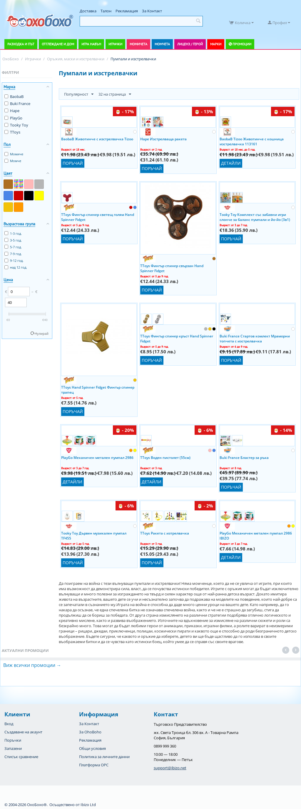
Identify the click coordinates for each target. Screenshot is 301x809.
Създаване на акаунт (23, 732)
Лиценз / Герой (190, 44)
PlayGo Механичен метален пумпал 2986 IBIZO (256, 535)
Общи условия (92, 748)
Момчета (162, 44)
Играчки (115, 44)
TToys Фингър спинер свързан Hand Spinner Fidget (171, 268)
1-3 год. (13, 233)
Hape (11, 110)
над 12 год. (15, 267)
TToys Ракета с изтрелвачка (164, 533)
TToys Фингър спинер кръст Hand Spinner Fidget (176, 338)
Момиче (13, 154)
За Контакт (152, 11)
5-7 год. (13, 247)
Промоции (242, 44)
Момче (12, 161)
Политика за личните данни (104, 756)
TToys (12, 132)
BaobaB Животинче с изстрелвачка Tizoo (97, 139)
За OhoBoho (90, 732)
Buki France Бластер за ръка (244, 457)
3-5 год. (13, 240)
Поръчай (73, 163)
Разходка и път (20, 44)
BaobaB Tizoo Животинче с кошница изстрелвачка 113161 (252, 141)
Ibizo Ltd (88, 804)
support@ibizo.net (170, 767)
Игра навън (91, 44)
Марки (215, 44)
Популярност (78, 94)
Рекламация (127, 11)
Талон (106, 11)
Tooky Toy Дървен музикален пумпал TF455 (93, 535)
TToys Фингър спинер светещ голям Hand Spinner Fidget (97, 217)
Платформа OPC (93, 765)
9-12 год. (14, 260)
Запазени (13, 748)
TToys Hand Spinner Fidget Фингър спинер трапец (97, 389)
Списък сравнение (21, 756)
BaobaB (14, 96)
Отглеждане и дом (58, 44)
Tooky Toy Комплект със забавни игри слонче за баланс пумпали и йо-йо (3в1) (255, 217)
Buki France (17, 103)
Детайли (231, 163)
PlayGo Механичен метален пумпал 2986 (97, 457)
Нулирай (42, 333)
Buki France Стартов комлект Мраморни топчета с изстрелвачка (255, 338)
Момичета (138, 44)
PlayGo (13, 118)
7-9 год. (13, 254)
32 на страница (114, 94)
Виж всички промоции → (32, 665)
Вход (8, 723)
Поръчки (12, 740)
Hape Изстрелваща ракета (163, 139)
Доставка (88, 11)
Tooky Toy (16, 125)
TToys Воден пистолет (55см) (165, 457)
